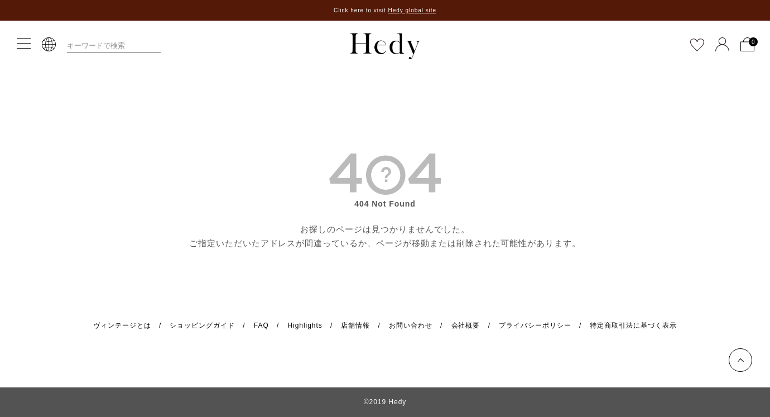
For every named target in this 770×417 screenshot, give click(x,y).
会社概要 (465, 325)
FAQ (261, 325)
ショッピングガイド (202, 325)
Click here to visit (385, 10)
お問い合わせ (410, 325)
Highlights (304, 325)
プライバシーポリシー (535, 325)
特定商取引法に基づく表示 (633, 325)
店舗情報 (355, 325)
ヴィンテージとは (122, 325)
